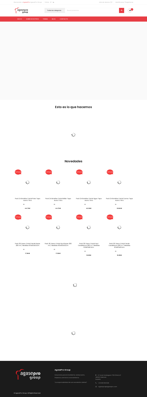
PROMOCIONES (103, 136)
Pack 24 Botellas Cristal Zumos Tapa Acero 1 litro (119, 199)
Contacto (64, 19)
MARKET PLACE (63, 133)
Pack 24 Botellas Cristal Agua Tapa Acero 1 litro (89, 199)
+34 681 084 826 (103, 383)
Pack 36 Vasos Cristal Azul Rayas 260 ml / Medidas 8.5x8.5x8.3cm (58, 244)
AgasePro (26, 2)
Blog (54, 19)
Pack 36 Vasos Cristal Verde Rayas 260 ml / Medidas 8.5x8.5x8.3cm (27, 244)
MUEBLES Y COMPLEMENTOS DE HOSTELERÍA (83, 136)
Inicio (19, 19)
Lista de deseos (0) (105, 2)
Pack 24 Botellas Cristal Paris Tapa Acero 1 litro (27, 199)
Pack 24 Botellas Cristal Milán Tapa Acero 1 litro (58, 199)
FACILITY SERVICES (24, 132)
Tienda (45, 19)
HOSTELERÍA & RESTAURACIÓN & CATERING (43, 139)
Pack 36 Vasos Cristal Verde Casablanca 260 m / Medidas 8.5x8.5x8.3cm (119, 245)
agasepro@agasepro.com (107, 387)
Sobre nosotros (32, 19)
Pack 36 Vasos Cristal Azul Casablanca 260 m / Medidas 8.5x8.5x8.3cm (89, 245)
